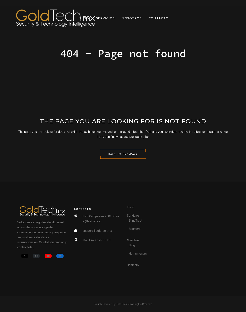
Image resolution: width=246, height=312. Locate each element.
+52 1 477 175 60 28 (96, 240)
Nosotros (133, 240)
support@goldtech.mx (97, 231)
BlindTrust (135, 220)
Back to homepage (123, 153)
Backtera (134, 229)
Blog (132, 245)
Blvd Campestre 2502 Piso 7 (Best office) (100, 219)
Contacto (133, 265)
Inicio (130, 207)
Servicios (133, 215)
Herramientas (138, 253)
